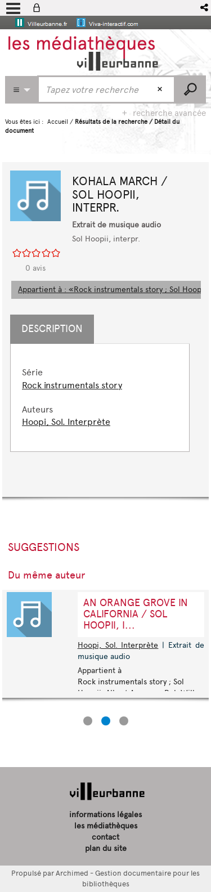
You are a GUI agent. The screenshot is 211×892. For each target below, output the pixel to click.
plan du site (106, 848)
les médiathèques (105, 826)
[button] (205, 7)
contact (105, 837)
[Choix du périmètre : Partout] (21, 90)
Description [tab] (52, 328)
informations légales (105, 814)
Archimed (72, 873)
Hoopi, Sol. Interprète (66, 421)
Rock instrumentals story (72, 385)
